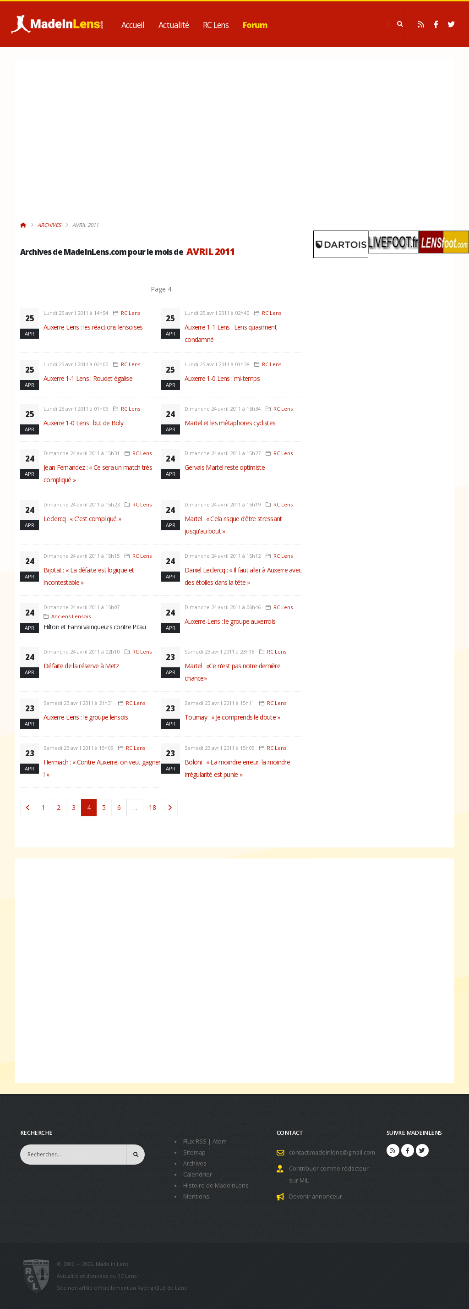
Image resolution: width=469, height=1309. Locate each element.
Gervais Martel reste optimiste (225, 467)
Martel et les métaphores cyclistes (230, 422)
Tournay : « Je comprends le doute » (232, 717)
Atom (220, 1141)
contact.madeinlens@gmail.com (332, 1152)
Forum (255, 24)
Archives (49, 224)
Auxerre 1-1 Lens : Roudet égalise (88, 378)
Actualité (173, 24)
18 (152, 807)
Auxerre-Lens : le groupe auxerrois (230, 621)
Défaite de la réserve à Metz (81, 665)
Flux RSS (195, 1141)
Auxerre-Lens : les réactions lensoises (93, 327)
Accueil (132, 24)
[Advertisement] (161, 144)
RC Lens (216, 24)
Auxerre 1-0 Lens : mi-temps (222, 378)
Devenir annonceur (315, 1196)
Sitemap (194, 1152)
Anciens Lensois (71, 616)
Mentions (196, 1196)
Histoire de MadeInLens (216, 1185)
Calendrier (197, 1174)
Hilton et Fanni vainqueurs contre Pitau (95, 626)
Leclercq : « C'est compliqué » (82, 518)
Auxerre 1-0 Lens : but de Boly (83, 422)
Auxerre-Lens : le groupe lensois (86, 717)
